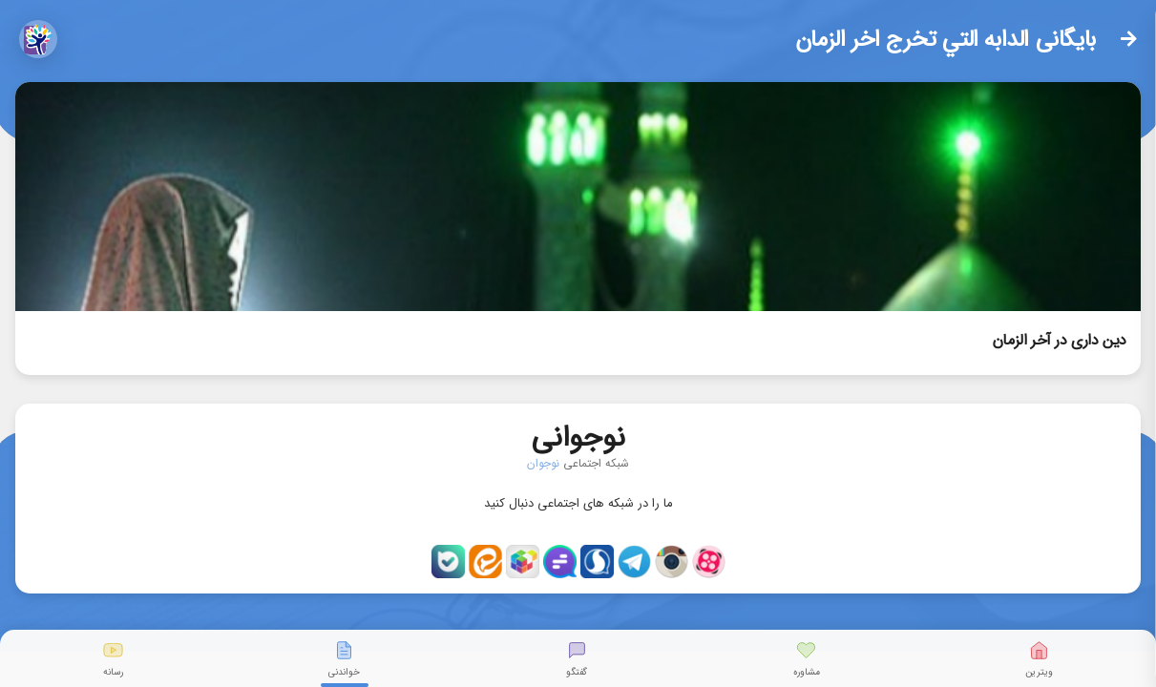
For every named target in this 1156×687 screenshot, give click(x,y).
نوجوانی (578, 433)
